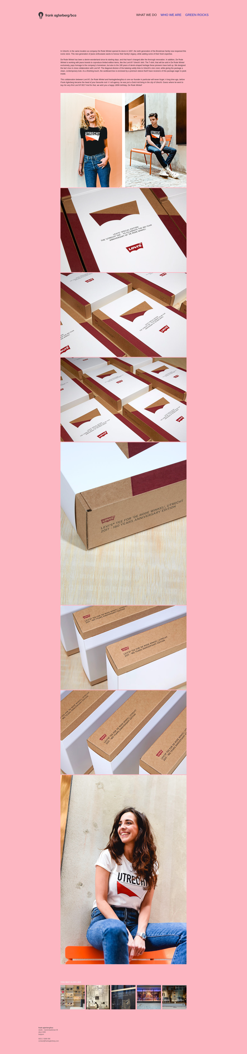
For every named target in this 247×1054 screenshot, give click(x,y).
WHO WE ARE (171, 15)
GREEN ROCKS (197, 15)
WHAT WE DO (146, 15)
